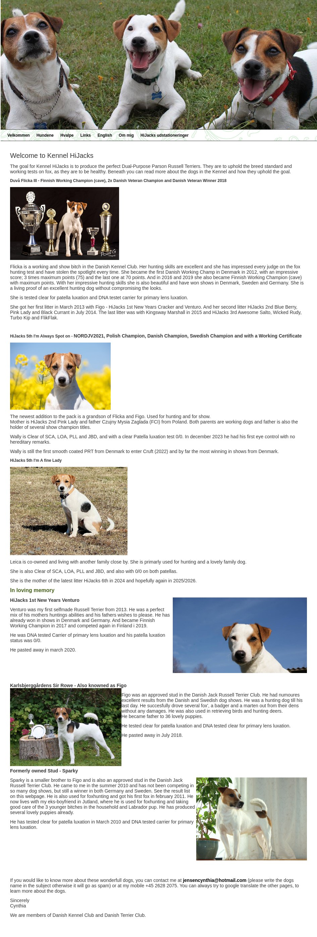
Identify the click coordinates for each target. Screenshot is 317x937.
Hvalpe (66, 135)
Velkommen (18, 135)
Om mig (126, 135)
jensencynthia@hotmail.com (214, 880)
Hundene (45, 135)
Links (85, 135)
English (105, 135)
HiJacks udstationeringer (165, 135)
